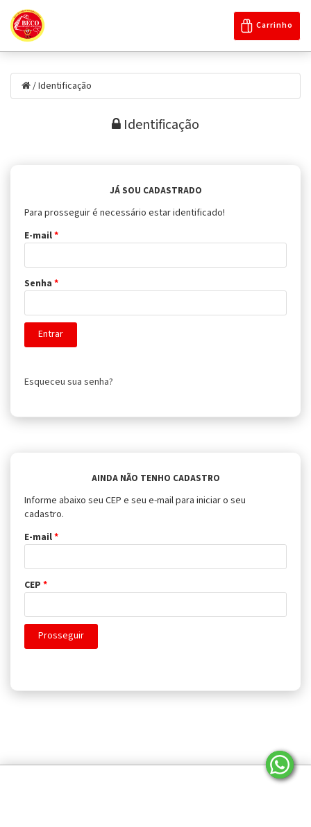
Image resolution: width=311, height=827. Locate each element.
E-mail (41, 236)
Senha (41, 283)
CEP (35, 585)
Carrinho (267, 26)
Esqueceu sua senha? (68, 382)
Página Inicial (49, 780)
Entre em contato (246, 780)
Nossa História (108, 797)
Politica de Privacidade (143, 780)
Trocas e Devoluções (202, 797)
